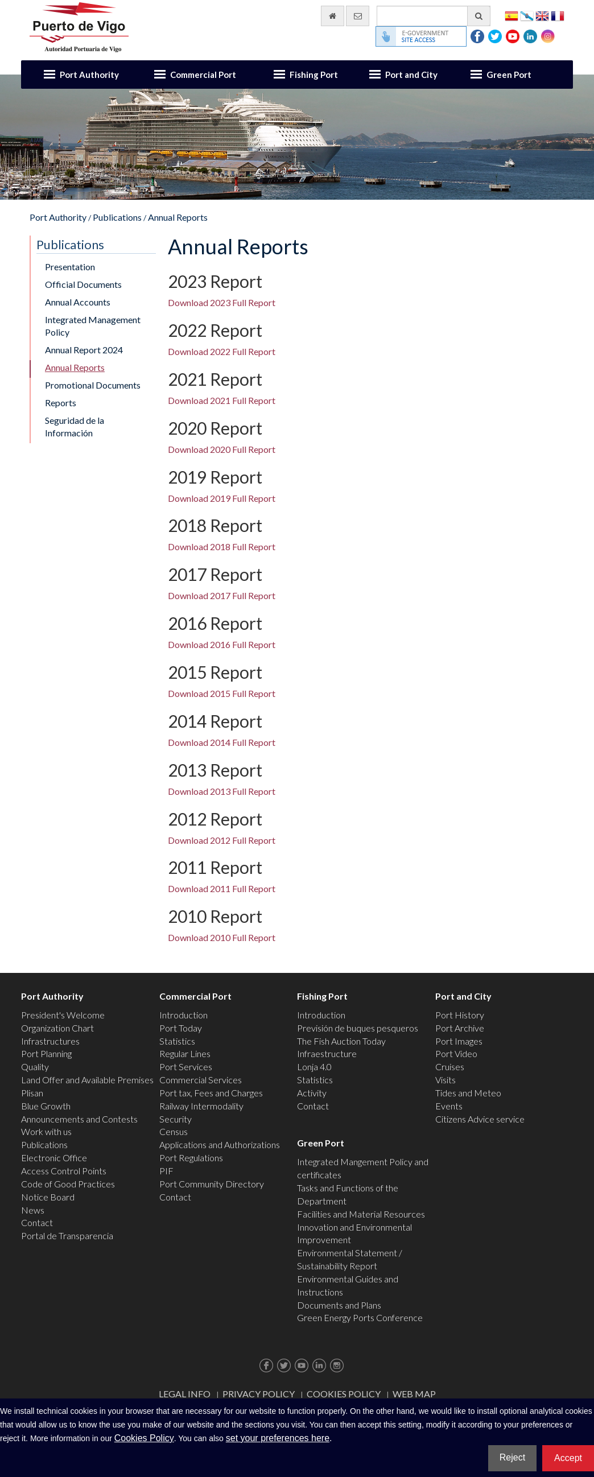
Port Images (458, 1040)
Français (557, 15)
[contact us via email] (357, 16)
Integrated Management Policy (93, 326)
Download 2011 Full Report (221, 888)
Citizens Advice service (480, 1118)
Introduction (183, 1014)
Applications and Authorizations (219, 1144)
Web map (414, 1393)
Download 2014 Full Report (221, 742)
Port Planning (46, 1053)
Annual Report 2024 (84, 349)
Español (511, 15)
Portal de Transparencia (67, 1235)
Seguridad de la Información (74, 427)
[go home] (332, 16)
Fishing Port (314, 74)
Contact (37, 1222)
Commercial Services (200, 1079)
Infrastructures (50, 1040)
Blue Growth (46, 1105)
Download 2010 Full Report (221, 937)
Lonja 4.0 (314, 1066)
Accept (568, 1458)
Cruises (449, 1066)
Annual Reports (178, 217)
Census (173, 1131)
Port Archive (459, 1027)
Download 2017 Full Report (221, 595)
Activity (312, 1092)
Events (449, 1105)
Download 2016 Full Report (221, 644)
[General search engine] (433, 16)
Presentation (70, 266)
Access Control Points (63, 1170)
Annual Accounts (77, 301)
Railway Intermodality (201, 1105)
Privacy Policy (258, 1393)
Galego (527, 15)
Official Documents (83, 284)
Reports (60, 402)
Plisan (32, 1092)
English (542, 15)
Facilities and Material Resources (361, 1213)
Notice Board (48, 1196)
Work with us (46, 1131)
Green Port (508, 74)
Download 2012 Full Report (221, 840)
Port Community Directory (211, 1183)
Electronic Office (54, 1157)
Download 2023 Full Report (221, 302)
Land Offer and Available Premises (87, 1079)
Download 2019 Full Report (221, 498)
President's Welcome (63, 1014)
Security (175, 1118)
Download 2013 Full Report (221, 791)
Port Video (456, 1053)
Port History (459, 1014)
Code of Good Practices (68, 1183)
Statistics (177, 1040)
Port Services (185, 1066)
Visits (445, 1079)
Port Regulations (191, 1157)
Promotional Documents (93, 384)
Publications (117, 217)
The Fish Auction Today (341, 1040)
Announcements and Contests (79, 1118)
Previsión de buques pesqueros (357, 1027)
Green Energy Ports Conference (360, 1317)
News (32, 1209)
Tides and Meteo (468, 1092)
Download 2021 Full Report (221, 400)
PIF (166, 1170)
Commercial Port (203, 74)
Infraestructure (327, 1053)
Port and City (411, 74)
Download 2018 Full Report (221, 546)
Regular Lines (185, 1053)
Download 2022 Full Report (221, 351)
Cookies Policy (344, 1393)
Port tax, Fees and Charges (211, 1092)
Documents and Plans (339, 1304)
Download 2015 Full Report (221, 693)
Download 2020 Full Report (221, 449)
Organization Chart (57, 1027)
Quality (35, 1066)
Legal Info (185, 1393)
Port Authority (89, 74)
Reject (512, 1457)
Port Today (180, 1027)
